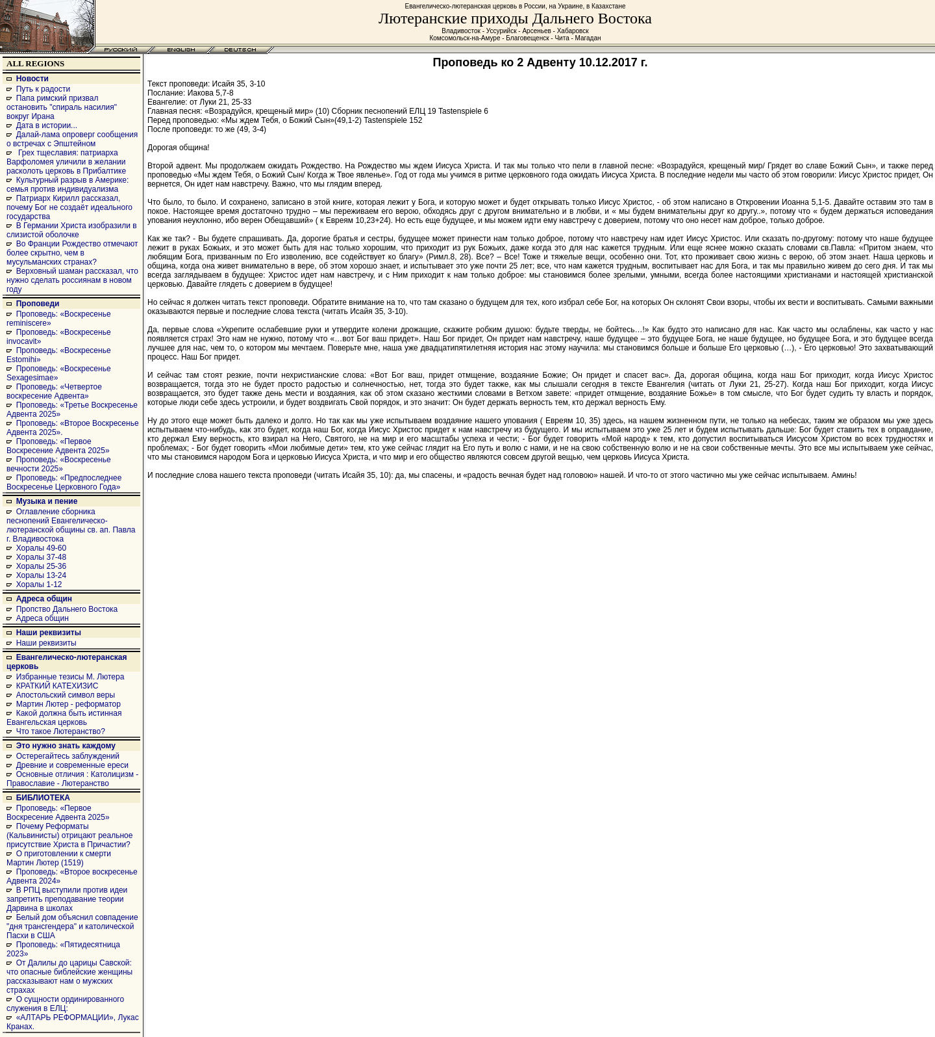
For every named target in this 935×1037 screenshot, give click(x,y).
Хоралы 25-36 (41, 566)
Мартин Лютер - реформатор (68, 704)
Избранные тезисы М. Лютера (70, 676)
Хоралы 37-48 (41, 557)
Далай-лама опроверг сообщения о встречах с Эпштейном (72, 139)
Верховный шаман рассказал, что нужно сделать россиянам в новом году (72, 280)
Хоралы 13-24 (41, 575)
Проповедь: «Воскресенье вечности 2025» (58, 464)
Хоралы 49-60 (41, 548)
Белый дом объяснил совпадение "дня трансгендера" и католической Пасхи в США (72, 926)
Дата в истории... (46, 125)
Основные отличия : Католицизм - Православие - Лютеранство (72, 779)
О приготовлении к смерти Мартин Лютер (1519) (58, 858)
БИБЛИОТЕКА (43, 797)
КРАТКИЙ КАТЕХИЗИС (57, 685)
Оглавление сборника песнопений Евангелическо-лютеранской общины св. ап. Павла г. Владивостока (71, 525)
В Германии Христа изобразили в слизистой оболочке (71, 230)
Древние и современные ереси (72, 765)
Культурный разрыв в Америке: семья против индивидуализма (67, 185)
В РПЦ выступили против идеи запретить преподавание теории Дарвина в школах (66, 899)
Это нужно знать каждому (66, 745)
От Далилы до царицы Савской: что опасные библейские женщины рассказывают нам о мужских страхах (69, 976)
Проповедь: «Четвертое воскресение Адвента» (54, 391)
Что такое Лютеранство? (60, 731)
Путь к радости (43, 89)
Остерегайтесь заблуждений (67, 756)
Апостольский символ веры (65, 695)
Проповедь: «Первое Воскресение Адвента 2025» (58, 446)
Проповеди (38, 303)
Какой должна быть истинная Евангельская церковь (63, 718)
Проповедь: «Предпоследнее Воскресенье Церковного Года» (63, 482)
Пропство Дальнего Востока (67, 609)
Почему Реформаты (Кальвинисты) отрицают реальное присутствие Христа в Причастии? (69, 835)
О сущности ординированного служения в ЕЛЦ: (65, 1004)
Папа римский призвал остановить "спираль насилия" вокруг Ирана (61, 107)
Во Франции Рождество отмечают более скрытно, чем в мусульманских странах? (72, 253)
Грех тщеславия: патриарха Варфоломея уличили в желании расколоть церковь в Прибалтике (66, 162)
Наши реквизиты (48, 632)
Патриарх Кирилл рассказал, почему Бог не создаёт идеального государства (69, 207)
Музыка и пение (47, 501)
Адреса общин (44, 598)
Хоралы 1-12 (39, 584)
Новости (32, 78)
